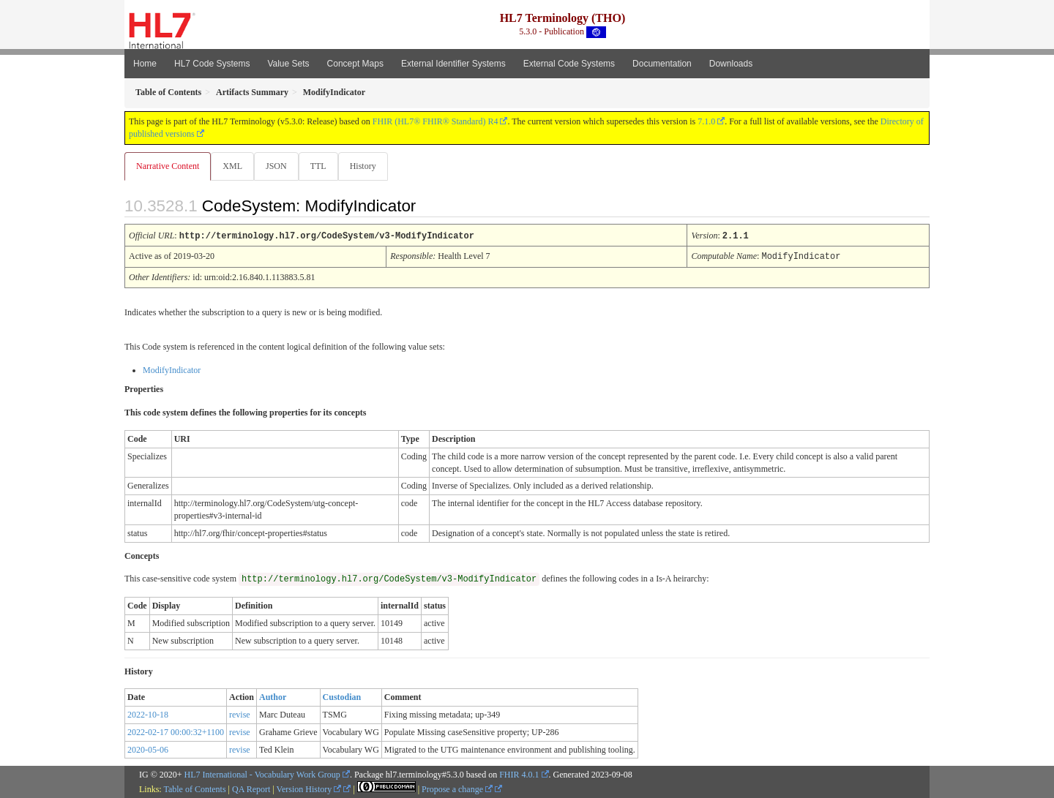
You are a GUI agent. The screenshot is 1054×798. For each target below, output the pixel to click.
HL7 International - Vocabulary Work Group (262, 774)
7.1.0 (706, 121)
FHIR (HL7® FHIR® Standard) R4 (435, 121)
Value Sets (288, 64)
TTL (323, 166)
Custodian (342, 696)
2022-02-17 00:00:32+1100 (175, 731)
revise (239, 714)
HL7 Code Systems (212, 64)
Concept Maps (355, 64)
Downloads (730, 64)
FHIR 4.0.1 (519, 774)
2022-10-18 (147, 714)
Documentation (662, 64)
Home (145, 64)
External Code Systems (569, 64)
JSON (279, 166)
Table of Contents (194, 788)
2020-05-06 (147, 749)
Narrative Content (167, 166)
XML (234, 166)
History (369, 166)
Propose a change (457, 788)
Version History (309, 788)
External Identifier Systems (453, 64)
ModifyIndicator (172, 369)
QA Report (251, 788)
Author (272, 696)
